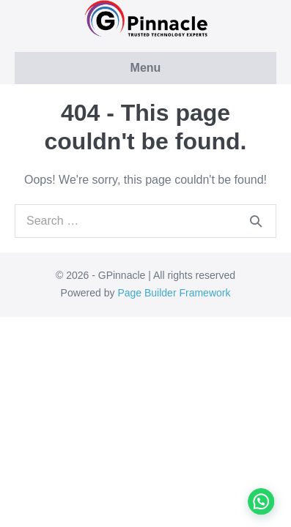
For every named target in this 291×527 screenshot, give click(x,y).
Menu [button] (145, 67)
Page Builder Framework (173, 293)
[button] (264, 510)
